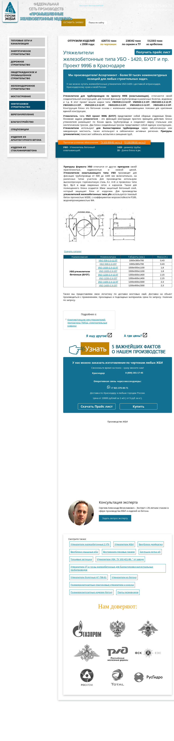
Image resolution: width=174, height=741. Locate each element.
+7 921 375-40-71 (155, 6)
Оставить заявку (73, 22)
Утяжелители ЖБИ (124, 544)
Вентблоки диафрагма (151, 544)
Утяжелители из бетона (124, 577)
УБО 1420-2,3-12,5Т (108, 282)
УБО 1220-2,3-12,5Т (108, 274)
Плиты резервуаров (127, 592)
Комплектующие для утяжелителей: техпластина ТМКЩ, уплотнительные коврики (87, 322)
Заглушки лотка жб (150, 552)
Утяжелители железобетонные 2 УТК (90, 544)
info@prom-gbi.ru (90, 9)
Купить (138, 406)
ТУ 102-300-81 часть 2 (134, 142)
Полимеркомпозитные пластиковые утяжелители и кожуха (102, 585)
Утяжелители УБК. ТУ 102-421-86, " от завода (120, 559)
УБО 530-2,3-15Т (108, 264)
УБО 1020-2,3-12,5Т (108, 267)
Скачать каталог (73, 251)
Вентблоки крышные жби (84, 552)
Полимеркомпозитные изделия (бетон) (91, 592)
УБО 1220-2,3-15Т (108, 278)
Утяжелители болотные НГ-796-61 (89, 577)
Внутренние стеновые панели (119, 552)
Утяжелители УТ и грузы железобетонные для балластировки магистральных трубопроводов (112, 568)
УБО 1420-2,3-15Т (108, 285)
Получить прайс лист (153, 52)
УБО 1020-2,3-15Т (108, 271)
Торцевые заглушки (81, 559)
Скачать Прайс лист (97, 406)
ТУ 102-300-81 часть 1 (111, 142)
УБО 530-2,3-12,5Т (108, 260)
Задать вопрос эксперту (115, 518)
